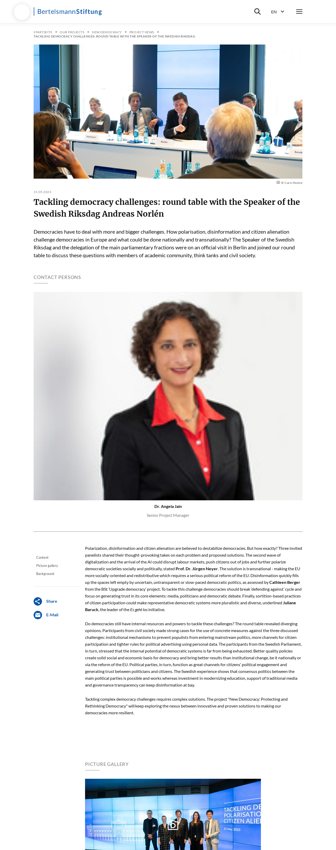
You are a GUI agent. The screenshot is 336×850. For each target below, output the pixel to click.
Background (45, 574)
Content (42, 557)
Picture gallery (47, 565)
